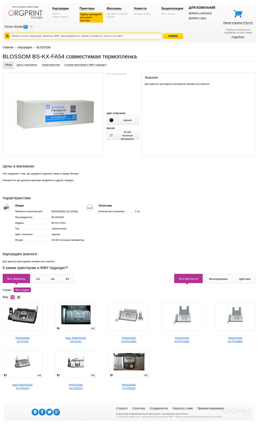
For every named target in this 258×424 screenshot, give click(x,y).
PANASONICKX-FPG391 (129, 386)
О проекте (121, 408)
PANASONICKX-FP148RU (235, 340)
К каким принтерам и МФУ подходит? (86, 64)
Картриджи (60, 8)
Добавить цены (197, 17)
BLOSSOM (44, 47)
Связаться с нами (183, 408)
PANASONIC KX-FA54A (64, 211)
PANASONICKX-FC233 (23, 340)
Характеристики (51, 64)
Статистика (138, 408)
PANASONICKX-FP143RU (182, 340)
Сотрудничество (159, 408)
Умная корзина (238, 22)
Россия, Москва (14, 26)
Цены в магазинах (26, 64)
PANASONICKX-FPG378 (76, 386)
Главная (8, 47)
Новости (140, 8)
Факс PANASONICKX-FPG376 (22, 386)
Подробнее (237, 36)
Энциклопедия (172, 8)
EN (31, 26)
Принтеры (87, 8)
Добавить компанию (200, 13)
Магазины (114, 8)
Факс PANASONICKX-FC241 (76, 340)
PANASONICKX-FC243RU (129, 340)
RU (25, 26)
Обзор (8, 64)
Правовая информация (210, 408)
